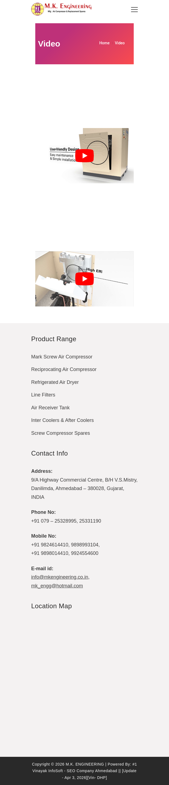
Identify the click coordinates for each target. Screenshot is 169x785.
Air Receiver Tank (50, 407)
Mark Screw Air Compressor (61, 357)
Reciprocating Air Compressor (64, 369)
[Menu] (134, 9)
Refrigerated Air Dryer (55, 382)
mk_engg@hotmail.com (57, 586)
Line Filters (43, 395)
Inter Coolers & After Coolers (62, 420)
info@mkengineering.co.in (59, 577)
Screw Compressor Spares (60, 433)
